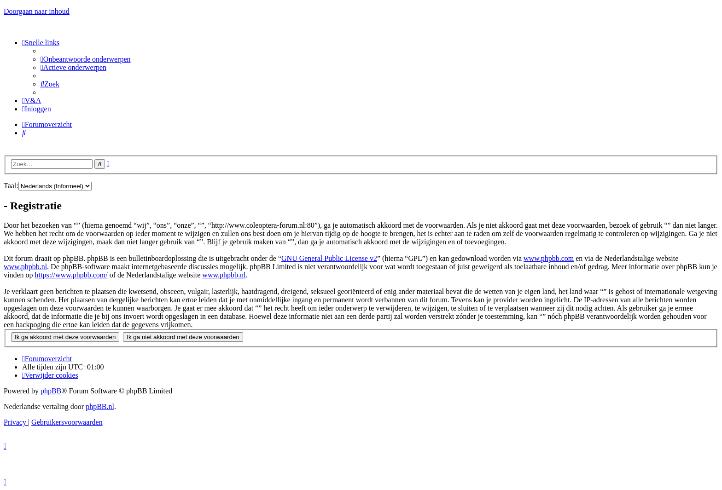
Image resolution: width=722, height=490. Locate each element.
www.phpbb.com (549, 258)
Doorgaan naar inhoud (37, 11)
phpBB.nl (100, 406)
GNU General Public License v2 (329, 258)
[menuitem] (86, 59)
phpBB (51, 391)
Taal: (11, 186)
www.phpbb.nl (25, 267)
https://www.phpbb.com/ (71, 275)
